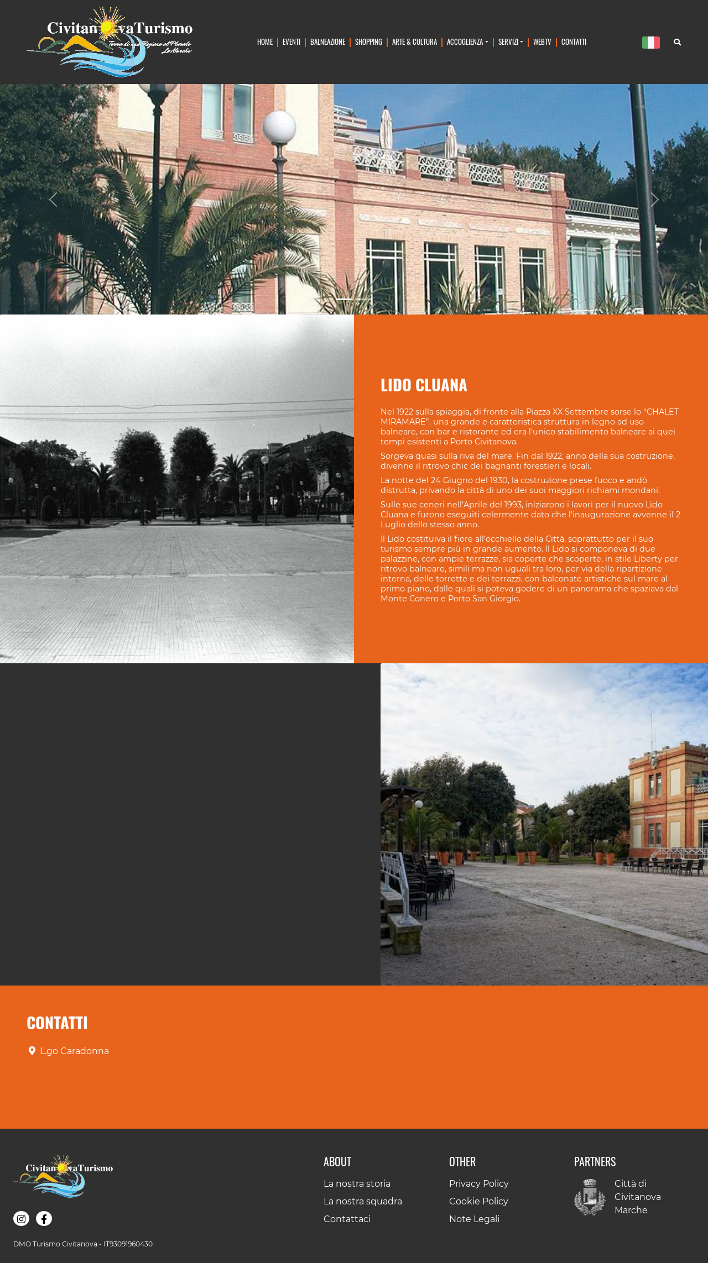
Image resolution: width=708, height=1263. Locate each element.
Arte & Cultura (414, 41)
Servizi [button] (508, 41)
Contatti (573, 41)
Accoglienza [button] (465, 41)
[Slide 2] (364, 299)
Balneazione (327, 41)
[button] (177, 489)
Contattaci (347, 1219)
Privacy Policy (479, 1183)
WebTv (542, 41)
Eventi (291, 41)
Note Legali (474, 1219)
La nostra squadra (363, 1201)
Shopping (368, 41)
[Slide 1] (344, 299)
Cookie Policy (478, 1201)
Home (265, 41)
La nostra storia (357, 1183)
